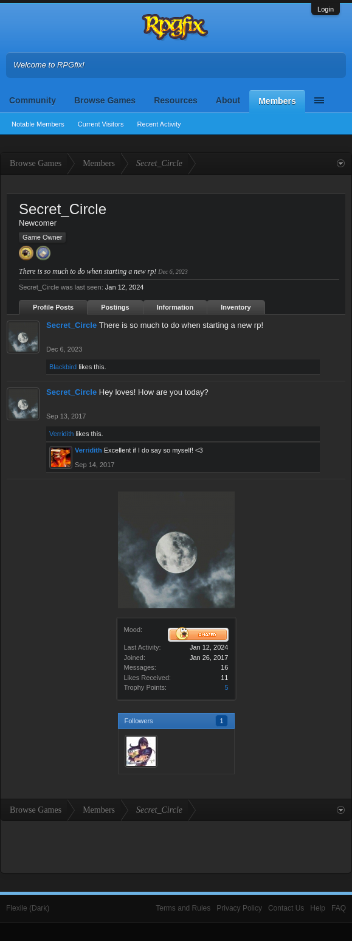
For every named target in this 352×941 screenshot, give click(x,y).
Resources (176, 100)
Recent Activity (159, 124)
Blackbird (63, 366)
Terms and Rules (183, 908)
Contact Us (286, 908)
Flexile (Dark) (27, 908)
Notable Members (38, 124)
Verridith (61, 433)
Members (276, 101)
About (228, 100)
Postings (115, 307)
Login (325, 9)
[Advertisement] (176, 845)
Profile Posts (53, 307)
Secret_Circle (71, 325)
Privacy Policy (239, 908)
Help (317, 908)
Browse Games (105, 100)
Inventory (236, 307)
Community (32, 100)
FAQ (338, 908)
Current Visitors (101, 124)
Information (175, 307)
